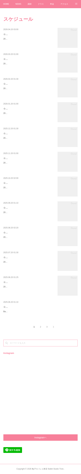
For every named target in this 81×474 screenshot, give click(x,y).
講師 (30, 4)
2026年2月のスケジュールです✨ (17, 113)
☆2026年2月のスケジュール (17, 108)
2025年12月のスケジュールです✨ (18, 163)
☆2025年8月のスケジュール (17, 257)
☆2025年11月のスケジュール (18, 183)
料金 (52, 4)
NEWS (18, 4)
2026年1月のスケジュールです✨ (17, 138)
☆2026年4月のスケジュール (17, 59)
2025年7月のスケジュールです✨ (17, 287)
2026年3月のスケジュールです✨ (17, 88)
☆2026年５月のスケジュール (18, 34)
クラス (41, 4)
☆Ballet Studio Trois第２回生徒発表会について (27, 307)
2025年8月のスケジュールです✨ (17, 262)
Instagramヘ (40, 437)
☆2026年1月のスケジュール (17, 133)
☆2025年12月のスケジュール (18, 158)
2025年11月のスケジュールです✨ (18, 187)
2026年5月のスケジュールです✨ (17, 39)
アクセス (64, 4)
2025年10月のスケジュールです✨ (18, 212)
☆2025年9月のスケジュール (17, 232)
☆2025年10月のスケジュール (18, 207)
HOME (6, 4)
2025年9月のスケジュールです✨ (17, 237)
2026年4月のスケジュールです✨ (17, 64)
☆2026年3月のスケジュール (17, 84)
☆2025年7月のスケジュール (17, 282)
